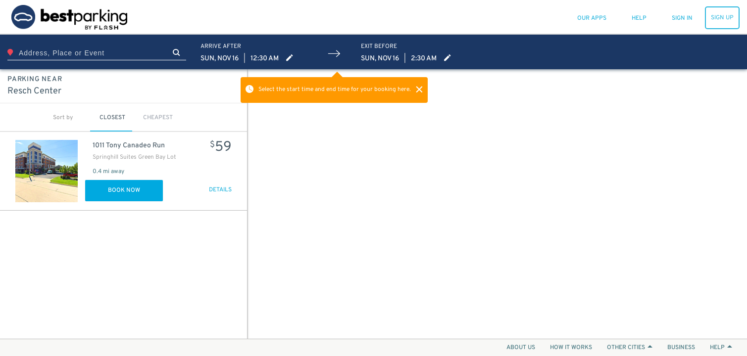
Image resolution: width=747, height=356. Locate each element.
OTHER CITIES (629, 348)
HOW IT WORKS (571, 348)
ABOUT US (520, 348)
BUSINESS (681, 348)
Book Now (124, 190)
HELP (721, 348)
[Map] (497, 204)
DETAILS (220, 190)
